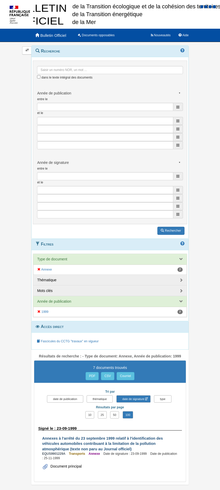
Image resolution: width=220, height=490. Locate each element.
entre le (42, 99)
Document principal (65, 466)
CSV (107, 376)
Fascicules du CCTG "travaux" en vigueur (68, 341)
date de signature (133, 399)
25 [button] (102, 414)
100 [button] (128, 414)
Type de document (52, 259)
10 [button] (89, 414)
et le (40, 113)
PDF (92, 376)
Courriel (125, 376)
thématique (100, 399)
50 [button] (114, 414)
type (162, 399)
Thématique (46, 280)
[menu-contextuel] (38, 77)
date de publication (65, 399)
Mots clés (44, 291)
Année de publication (54, 301)
